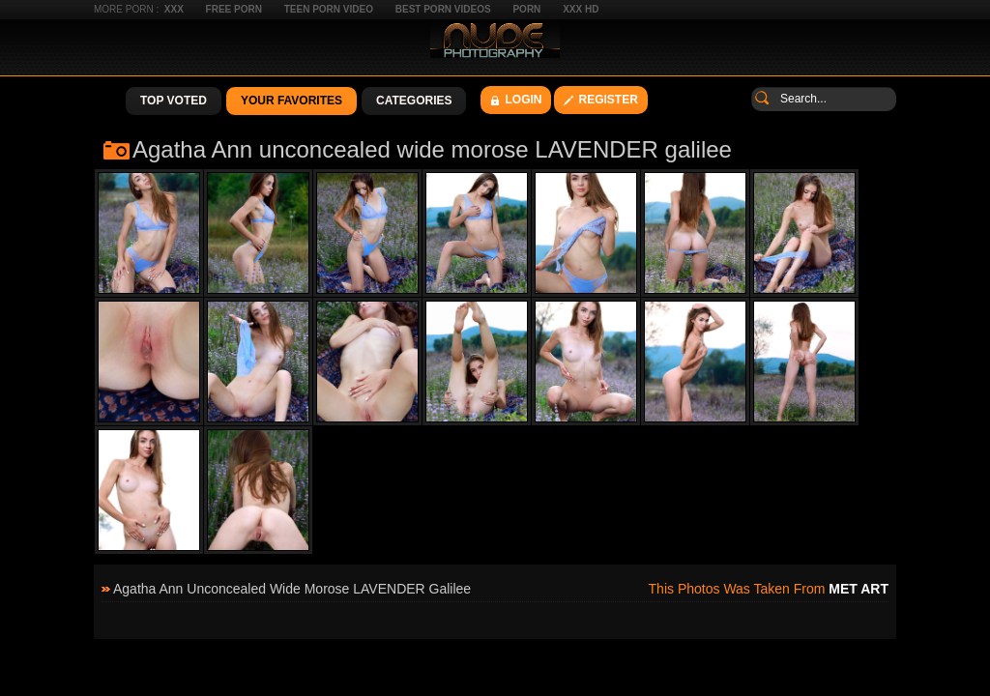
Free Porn (234, 9)
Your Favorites (291, 100)
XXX (174, 9)
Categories (413, 100)
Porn (526, 9)
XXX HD (580, 9)
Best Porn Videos (443, 9)
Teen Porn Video (328, 9)
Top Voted (173, 100)
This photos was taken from (768, 588)
